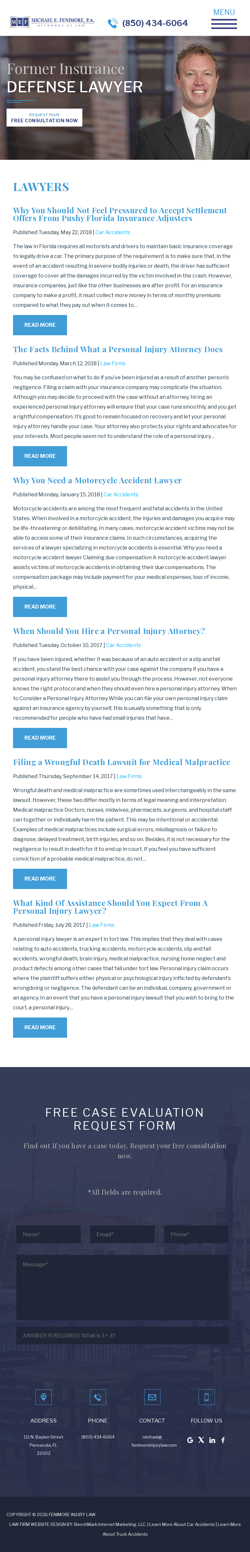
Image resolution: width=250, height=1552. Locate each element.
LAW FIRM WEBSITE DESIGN (37, 1524)
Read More (40, 325)
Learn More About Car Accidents (182, 1524)
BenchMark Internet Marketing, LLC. (110, 1524)
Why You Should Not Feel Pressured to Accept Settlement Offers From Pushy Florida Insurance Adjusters (120, 214)
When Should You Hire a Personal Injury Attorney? (109, 630)
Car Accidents (112, 232)
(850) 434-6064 (155, 23)
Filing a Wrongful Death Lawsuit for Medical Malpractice (121, 762)
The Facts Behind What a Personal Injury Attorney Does (118, 349)
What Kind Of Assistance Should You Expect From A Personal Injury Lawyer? (110, 906)
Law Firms (113, 363)
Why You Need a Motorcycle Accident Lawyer (97, 480)
